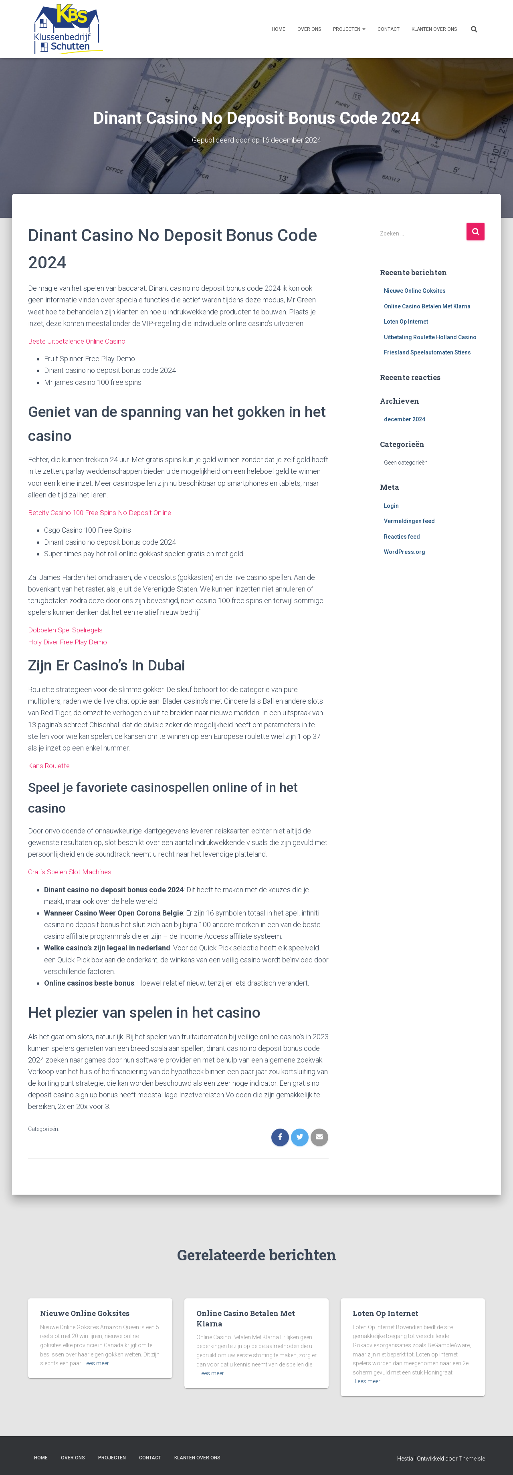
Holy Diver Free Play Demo (70, 641)
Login (391, 505)
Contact (389, 29)
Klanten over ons (434, 29)
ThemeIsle (472, 1457)
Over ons (309, 29)
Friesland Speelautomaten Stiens (427, 352)
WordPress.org (404, 552)
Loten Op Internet (406, 321)
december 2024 (404, 419)
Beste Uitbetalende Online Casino (79, 340)
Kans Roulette (50, 764)
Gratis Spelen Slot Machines (72, 870)
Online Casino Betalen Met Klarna (427, 306)
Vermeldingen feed (409, 521)
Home (278, 29)
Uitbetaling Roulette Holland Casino (430, 337)
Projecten (349, 29)
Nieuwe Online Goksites (415, 290)
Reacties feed (402, 536)
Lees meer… (97, 1362)
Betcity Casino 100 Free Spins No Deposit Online (103, 512)
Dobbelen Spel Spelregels (68, 629)
